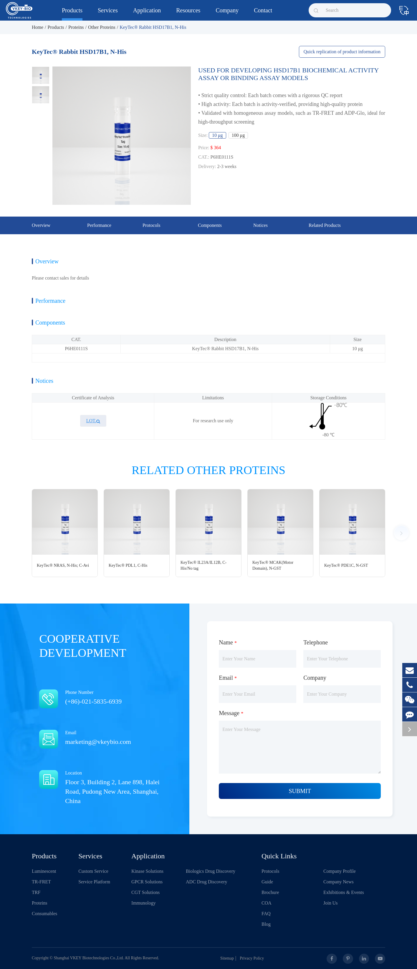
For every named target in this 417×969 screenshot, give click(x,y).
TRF (36, 892)
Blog (266, 924)
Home (37, 27)
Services (108, 14)
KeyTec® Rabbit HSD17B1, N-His (153, 27)
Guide (267, 881)
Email (107, 738)
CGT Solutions (145, 892)
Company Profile (339, 871)
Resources (188, 14)
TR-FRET (41, 881)
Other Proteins (101, 27)
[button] (401, 533)
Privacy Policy (253, 958)
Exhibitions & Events (343, 892)
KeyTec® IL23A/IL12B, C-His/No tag (203, 565)
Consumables (44, 913)
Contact (263, 14)
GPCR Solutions (147, 881)
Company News (338, 881)
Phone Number (107, 697)
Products (72, 14)
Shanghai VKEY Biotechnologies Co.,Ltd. (89, 958)
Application (147, 14)
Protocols (270, 871)
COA (267, 902)
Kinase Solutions (147, 871)
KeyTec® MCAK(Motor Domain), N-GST (272, 565)
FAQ (266, 913)
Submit (300, 791)
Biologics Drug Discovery (210, 871)
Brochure (270, 892)
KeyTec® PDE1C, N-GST (346, 565)
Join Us (330, 902)
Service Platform (94, 881)
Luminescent (44, 871)
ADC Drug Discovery (206, 881)
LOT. (93, 420)
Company (227, 14)
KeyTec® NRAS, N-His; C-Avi (63, 565)
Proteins (76, 27)
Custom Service (93, 871)
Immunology (143, 902)
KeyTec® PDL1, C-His (128, 565)
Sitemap (229, 958)
